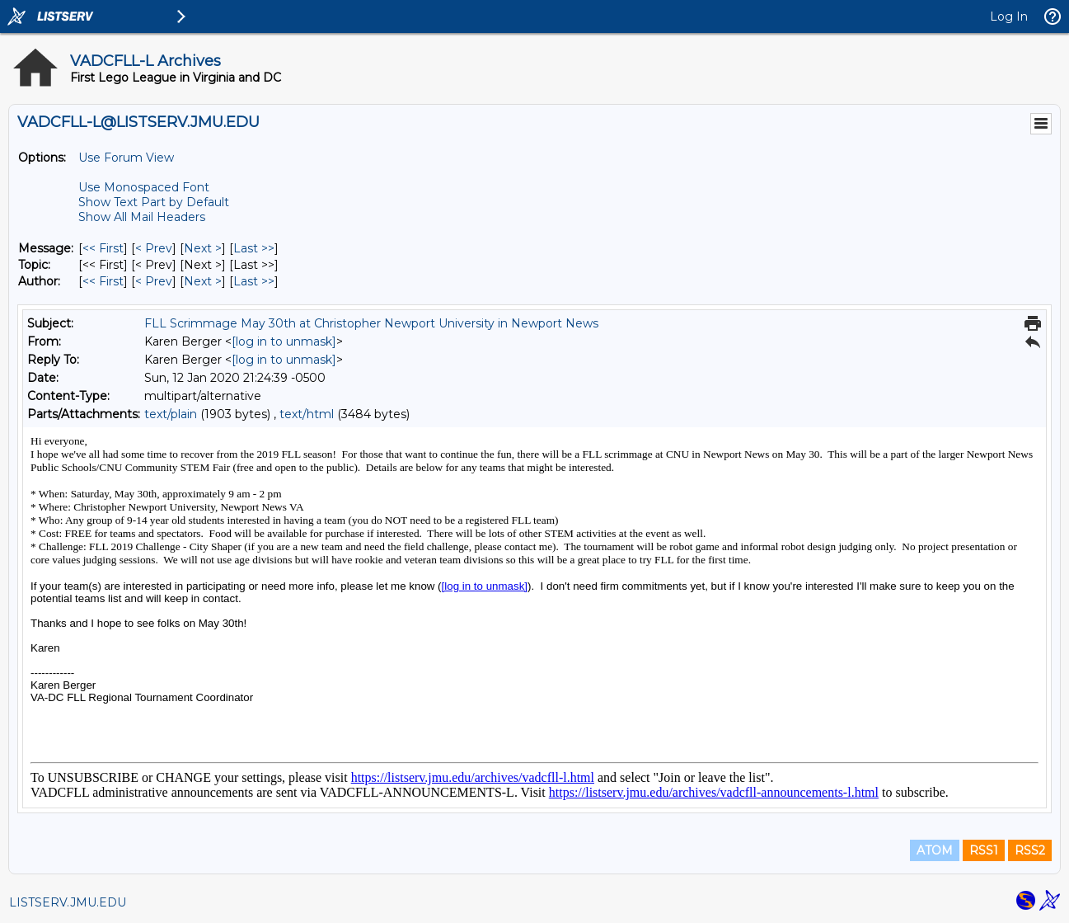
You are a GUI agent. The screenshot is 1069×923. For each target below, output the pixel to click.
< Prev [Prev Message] (153, 248)
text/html (306, 414)
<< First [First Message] (103, 248)
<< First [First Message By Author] (103, 281)
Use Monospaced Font (143, 187)
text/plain (170, 414)
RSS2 (1030, 850)
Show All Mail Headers (141, 217)
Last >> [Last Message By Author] (253, 281)
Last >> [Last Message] (253, 248)
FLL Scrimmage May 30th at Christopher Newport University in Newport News (371, 323)
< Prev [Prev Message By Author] (153, 281)
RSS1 (983, 850)
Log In (1009, 16)
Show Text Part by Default (153, 202)
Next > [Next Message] (203, 248)
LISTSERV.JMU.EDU (67, 902)
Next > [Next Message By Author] (203, 281)
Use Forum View (126, 157)
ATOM (935, 850)
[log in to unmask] (284, 341)
